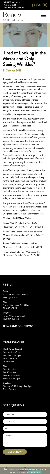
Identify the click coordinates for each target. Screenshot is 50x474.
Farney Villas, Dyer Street (14, 315)
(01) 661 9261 (12, 297)
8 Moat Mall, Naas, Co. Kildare (16, 305)
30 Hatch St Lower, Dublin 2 (15, 294)
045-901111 (12, 5)
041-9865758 (19, 7)
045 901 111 (11, 308)
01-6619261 (15, 2)
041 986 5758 (12, 319)
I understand (35, 472)
